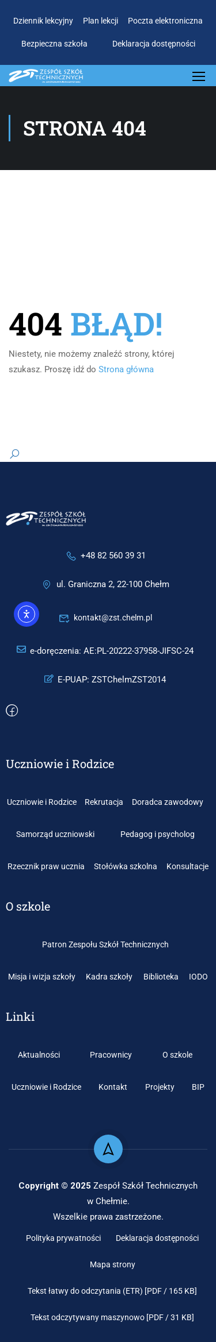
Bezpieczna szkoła (54, 43)
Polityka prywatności (63, 1238)
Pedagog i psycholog (157, 834)
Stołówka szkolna (125, 866)
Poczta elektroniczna (165, 20)
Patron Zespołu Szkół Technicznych (105, 944)
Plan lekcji (100, 20)
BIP (198, 1087)
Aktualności (39, 1054)
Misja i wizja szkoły (41, 976)
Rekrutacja (104, 802)
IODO (198, 976)
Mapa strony (112, 1264)
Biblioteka (161, 976)
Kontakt (112, 1087)
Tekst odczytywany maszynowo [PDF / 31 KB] (112, 1317)
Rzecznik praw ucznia (46, 866)
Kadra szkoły (109, 976)
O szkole (177, 1054)
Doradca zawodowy (167, 802)
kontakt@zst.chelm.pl (105, 617)
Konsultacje (187, 866)
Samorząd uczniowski (55, 834)
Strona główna (126, 369)
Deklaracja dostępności (153, 43)
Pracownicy (111, 1054)
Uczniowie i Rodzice (42, 802)
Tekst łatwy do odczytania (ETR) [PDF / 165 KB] (112, 1290)
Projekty (160, 1087)
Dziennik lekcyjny (43, 20)
